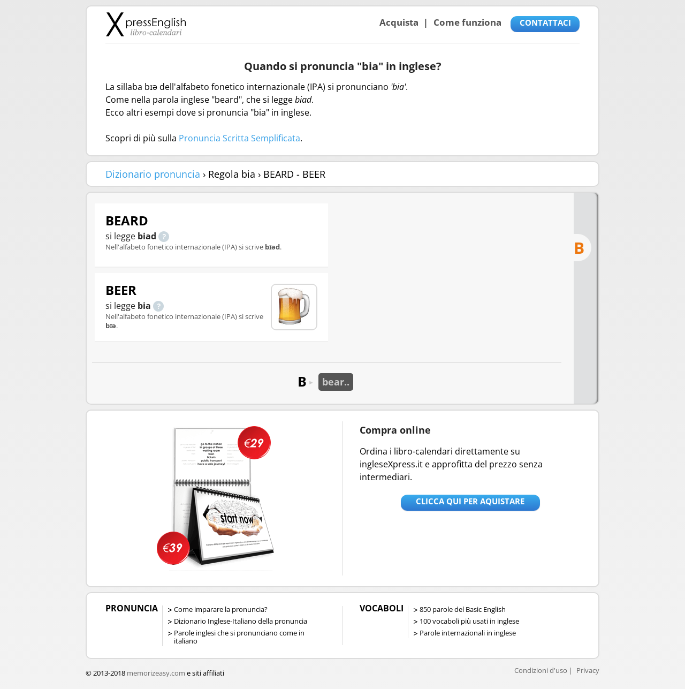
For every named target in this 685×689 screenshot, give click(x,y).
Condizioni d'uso (540, 670)
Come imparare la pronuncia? (221, 609)
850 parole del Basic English (463, 609)
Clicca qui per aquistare (470, 501)
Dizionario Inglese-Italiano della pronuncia (240, 621)
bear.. (335, 381)
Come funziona (467, 22)
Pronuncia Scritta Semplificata (239, 138)
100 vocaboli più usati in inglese (469, 621)
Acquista (398, 22)
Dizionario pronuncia (152, 174)
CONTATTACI (545, 22)
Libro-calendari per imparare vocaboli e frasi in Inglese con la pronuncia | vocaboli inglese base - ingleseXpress (145, 24)
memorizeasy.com (156, 673)
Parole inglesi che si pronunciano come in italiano (239, 637)
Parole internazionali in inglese (468, 633)
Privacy (587, 670)
